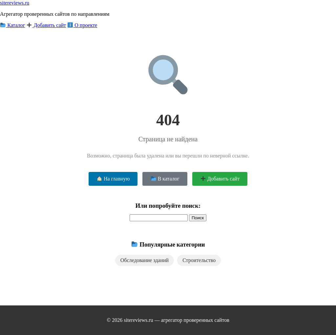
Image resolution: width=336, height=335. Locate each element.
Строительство (199, 260)
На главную (113, 178)
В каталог (165, 178)
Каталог (12, 25)
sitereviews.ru (14, 3)
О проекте (82, 25)
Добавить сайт (46, 25)
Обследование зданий (144, 260)
